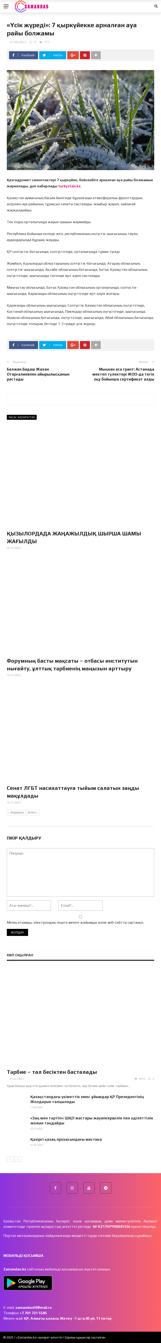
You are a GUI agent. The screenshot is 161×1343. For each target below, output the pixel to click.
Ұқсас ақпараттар (22, 417)
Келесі (32, 812)
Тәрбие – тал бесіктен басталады (52, 1072)
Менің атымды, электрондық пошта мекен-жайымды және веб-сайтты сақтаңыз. (75, 922)
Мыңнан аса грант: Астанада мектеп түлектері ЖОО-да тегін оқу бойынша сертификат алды (123, 374)
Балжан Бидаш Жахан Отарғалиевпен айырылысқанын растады (38, 374)
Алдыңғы (16, 812)
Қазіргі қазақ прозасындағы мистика (66, 1139)
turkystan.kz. (70, 186)
